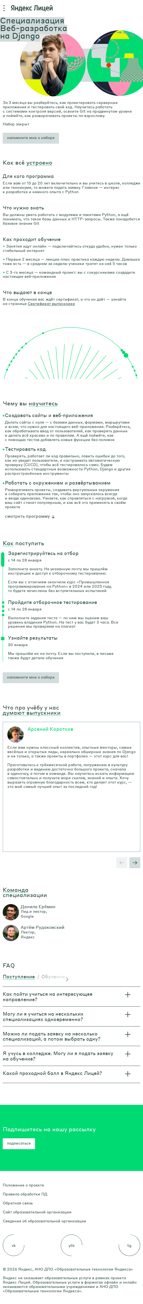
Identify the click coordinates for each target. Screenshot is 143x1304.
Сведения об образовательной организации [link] (44, 1220)
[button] (31, 138)
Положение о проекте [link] (23, 1184)
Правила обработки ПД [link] (25, 1193)
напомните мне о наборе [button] (31, 676)
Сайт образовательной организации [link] (37, 1211)
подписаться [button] (19, 1142)
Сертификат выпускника (51, 303)
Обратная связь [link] (18, 1202)
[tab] (19, 977)
